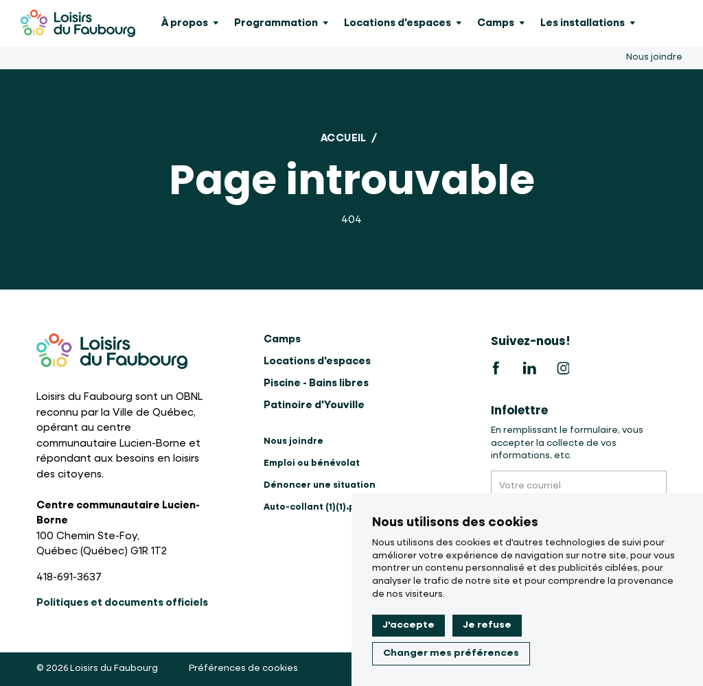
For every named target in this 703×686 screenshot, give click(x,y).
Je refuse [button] (487, 625)
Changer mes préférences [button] (451, 653)
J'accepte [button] (408, 625)
